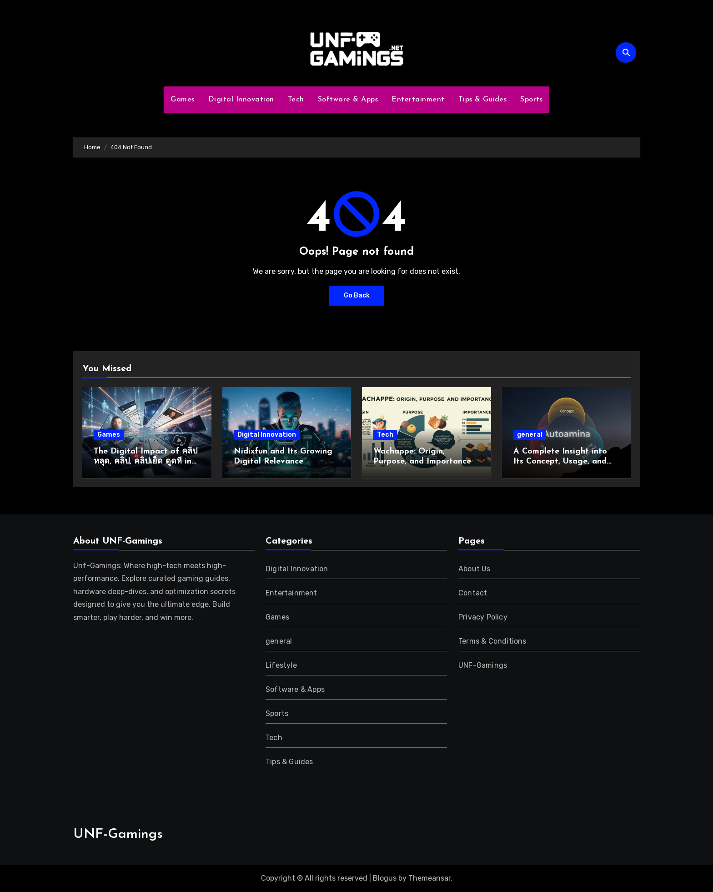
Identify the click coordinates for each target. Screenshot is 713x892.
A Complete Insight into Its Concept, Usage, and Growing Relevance (560, 461)
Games (183, 99)
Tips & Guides (482, 99)
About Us (474, 568)
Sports (531, 99)
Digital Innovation (241, 99)
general (529, 434)
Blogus (385, 878)
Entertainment (418, 99)
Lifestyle (281, 665)
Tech (296, 99)
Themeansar (429, 878)
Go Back (357, 295)
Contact (472, 593)
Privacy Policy (482, 617)
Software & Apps (348, 99)
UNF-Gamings (482, 665)
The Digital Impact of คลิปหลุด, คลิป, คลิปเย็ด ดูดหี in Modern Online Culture (145, 461)
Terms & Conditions (492, 641)
